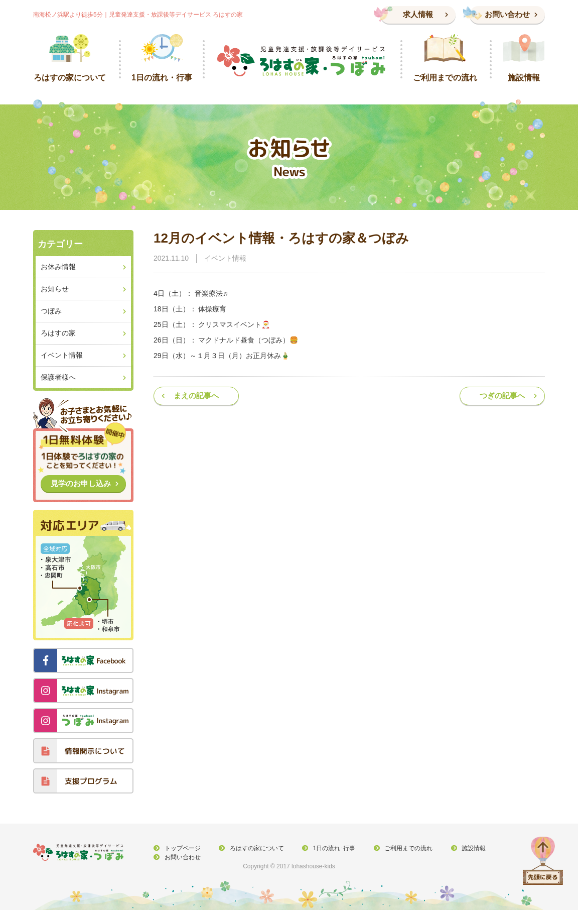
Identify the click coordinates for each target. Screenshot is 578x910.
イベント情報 (225, 258)
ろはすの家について (254, 848)
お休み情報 (58, 267)
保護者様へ (58, 377)
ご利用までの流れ (403, 848)
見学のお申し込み (81, 483)
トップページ (182, 848)
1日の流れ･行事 (330, 848)
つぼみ (51, 311)
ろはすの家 (58, 333)
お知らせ (55, 289)
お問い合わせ (507, 14)
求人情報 (418, 14)
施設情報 (467, 848)
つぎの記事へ (502, 395)
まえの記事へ (196, 395)
